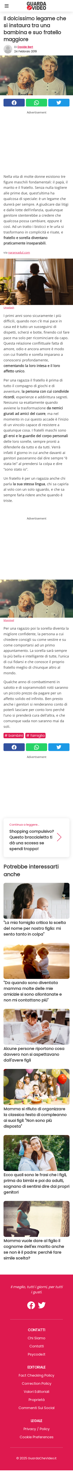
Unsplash (9, 307)
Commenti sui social (36, 1407)
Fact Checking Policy (36, 1375)
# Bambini (13, 735)
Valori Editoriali (36, 1391)
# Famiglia (35, 735)
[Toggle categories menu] (7, 6)
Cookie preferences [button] (37, 1437)
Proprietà (37, 1399)
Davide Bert (25, 47)
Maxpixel (9, 620)
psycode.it (36, 1354)
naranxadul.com (19, 252)
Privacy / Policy (37, 1428)
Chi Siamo (36, 1338)
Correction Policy (36, 1383)
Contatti (36, 1346)
